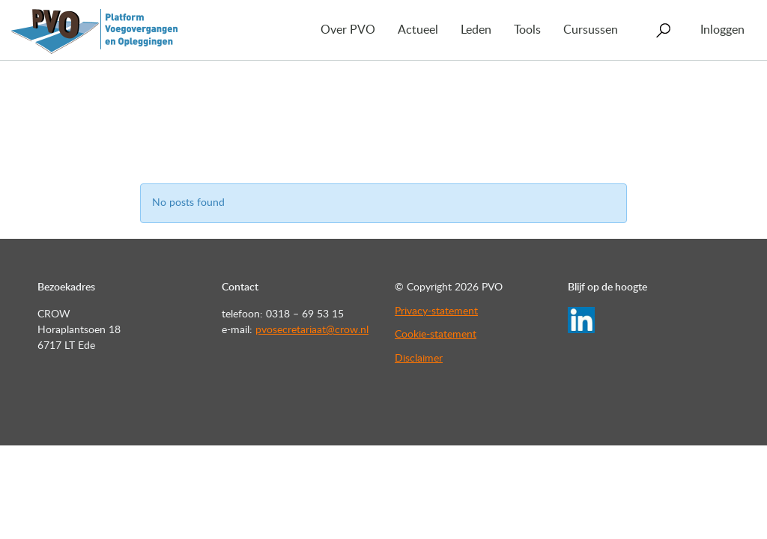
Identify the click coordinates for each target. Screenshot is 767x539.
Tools (527, 30)
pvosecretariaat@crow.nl (312, 330)
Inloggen (722, 30)
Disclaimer (419, 358)
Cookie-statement (435, 334)
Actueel (418, 30)
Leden (476, 30)
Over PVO (348, 30)
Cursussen (590, 30)
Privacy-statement (436, 311)
